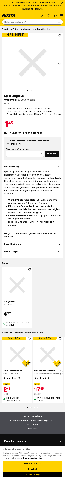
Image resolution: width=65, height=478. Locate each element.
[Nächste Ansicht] (59, 63)
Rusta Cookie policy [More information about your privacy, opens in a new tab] (32, 458)
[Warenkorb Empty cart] (55, 15)
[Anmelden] (42, 15)
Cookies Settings (32, 475)
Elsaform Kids (33, 424)
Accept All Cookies (32, 463)
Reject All (32, 469)
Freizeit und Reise (10, 29)
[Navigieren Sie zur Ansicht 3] (34, 90)
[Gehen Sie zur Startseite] (8, 15)
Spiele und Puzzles (41, 29)
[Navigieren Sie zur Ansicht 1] (27, 90)
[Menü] (61, 15)
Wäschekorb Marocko (48, 372)
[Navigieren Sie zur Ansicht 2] (31, 90)
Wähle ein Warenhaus (17, 149)
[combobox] (30, 22)
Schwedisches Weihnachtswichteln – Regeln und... (32, 420)
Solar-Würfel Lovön (17, 372)
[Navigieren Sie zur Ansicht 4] (37, 90)
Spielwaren (25, 29)
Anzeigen (52, 153)
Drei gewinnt (17, 303)
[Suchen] (60, 22)
